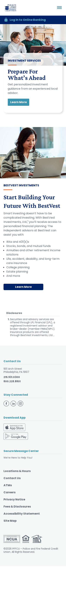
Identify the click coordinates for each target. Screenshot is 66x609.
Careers (9, 492)
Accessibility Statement (22, 514)
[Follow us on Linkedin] (14, 403)
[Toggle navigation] (59, 7)
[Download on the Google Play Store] (16, 436)
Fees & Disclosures (17, 506)
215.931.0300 (12, 377)
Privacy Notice (14, 499)
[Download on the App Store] (14, 428)
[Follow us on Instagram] (20, 403)
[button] (33, 20)
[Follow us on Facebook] (7, 403)
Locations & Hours (17, 471)
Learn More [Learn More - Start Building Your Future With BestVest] (23, 287)
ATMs (8, 485)
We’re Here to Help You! (18, 457)
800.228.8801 (12, 381)
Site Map (10, 521)
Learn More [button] (18, 102)
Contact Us (12, 478)
